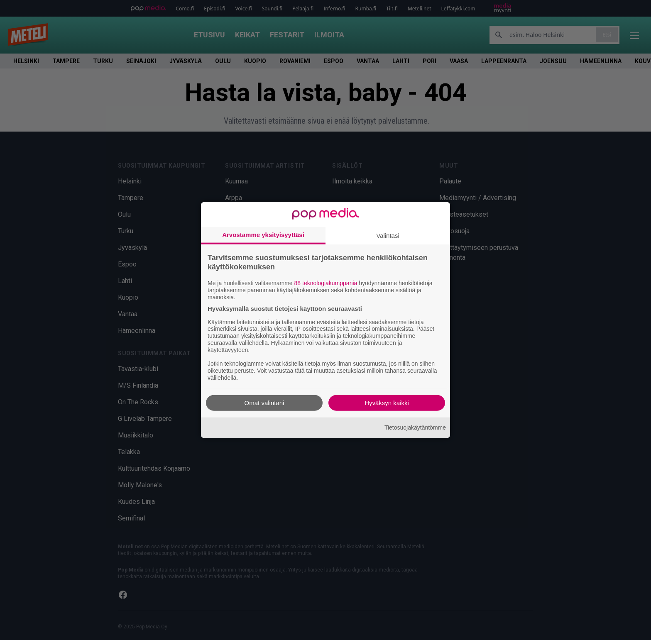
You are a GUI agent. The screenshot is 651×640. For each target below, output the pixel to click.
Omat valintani (264, 402)
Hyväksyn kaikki (387, 402)
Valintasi (387, 235)
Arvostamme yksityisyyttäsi (263, 234)
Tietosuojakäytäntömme (415, 427)
